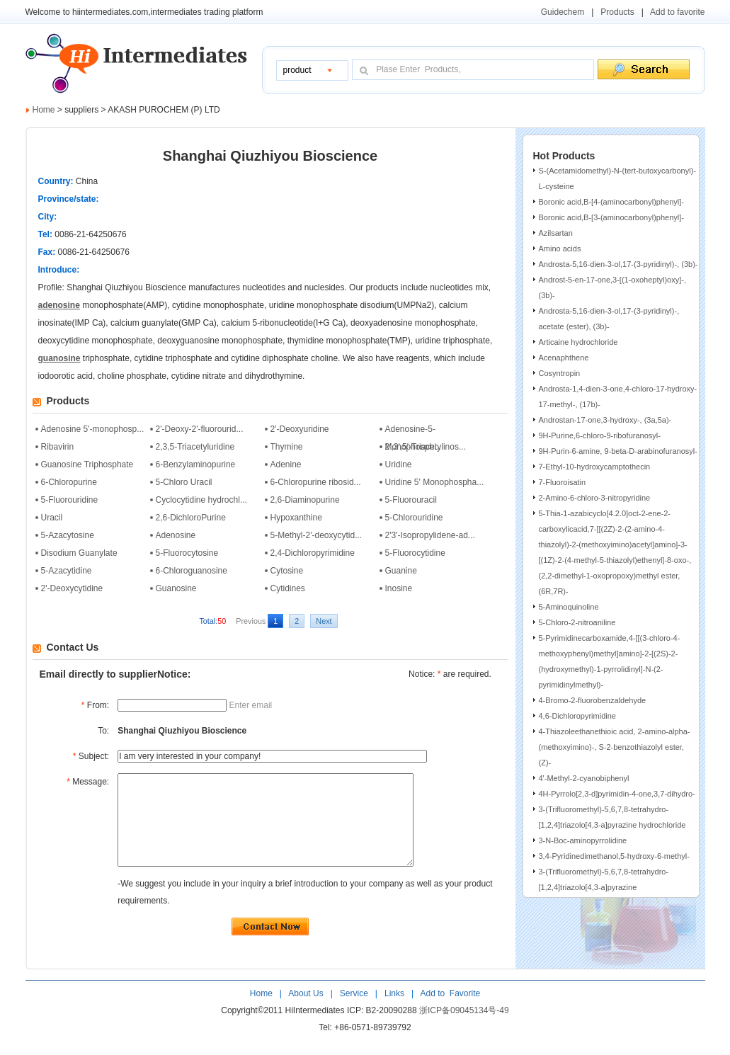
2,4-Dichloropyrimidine (312, 553)
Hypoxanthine (296, 518)
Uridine (398, 464)
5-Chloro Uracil (184, 482)
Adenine (286, 464)
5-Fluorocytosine (187, 553)
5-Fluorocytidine (415, 553)
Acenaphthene (564, 357)
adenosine (59, 305)
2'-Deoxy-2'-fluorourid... (200, 429)
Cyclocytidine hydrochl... (201, 500)
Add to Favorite (449, 1012)
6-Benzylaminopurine (196, 464)
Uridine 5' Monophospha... (434, 482)
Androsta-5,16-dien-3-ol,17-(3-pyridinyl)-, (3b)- (618, 264)
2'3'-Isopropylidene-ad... (430, 535)
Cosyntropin (560, 373)
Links (393, 1012)
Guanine (401, 571)
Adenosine (176, 535)
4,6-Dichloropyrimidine (577, 716)
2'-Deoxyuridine (299, 429)
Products (617, 12)
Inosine (399, 588)
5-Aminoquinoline (569, 607)
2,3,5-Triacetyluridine (195, 447)
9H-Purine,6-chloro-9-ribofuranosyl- (600, 435)
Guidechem (562, 12)
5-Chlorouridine (414, 518)
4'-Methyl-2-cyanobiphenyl (584, 778)
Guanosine (176, 588)
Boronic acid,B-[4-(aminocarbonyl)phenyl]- (611, 202)
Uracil (52, 518)
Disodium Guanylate (79, 553)
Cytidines (287, 588)
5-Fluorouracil (411, 500)
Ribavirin (57, 447)
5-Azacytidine (66, 571)
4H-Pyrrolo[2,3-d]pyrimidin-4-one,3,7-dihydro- (617, 793)
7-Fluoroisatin (562, 482)
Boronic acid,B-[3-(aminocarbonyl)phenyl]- (611, 217)
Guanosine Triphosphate (87, 464)
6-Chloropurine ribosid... (315, 482)
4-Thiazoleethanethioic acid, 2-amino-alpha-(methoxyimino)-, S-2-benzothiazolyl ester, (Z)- (614, 747)
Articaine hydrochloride (578, 342)
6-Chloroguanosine (191, 571)
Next (323, 621)
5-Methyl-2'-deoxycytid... (316, 535)
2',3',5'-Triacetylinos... (425, 447)
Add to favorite (677, 12)
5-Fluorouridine (69, 500)
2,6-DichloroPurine (191, 518)
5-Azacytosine (67, 535)
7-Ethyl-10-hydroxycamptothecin (595, 466)
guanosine (59, 358)
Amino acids (560, 248)
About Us (307, 1012)
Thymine (286, 447)
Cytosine (287, 571)
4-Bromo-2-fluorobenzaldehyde (592, 700)
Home (44, 110)
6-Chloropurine (69, 482)
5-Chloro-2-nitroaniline (577, 622)
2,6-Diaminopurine (305, 500)
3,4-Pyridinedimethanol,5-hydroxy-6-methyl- (614, 856)
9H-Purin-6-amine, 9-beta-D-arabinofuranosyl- (618, 451)
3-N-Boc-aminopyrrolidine (583, 840)
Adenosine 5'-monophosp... (92, 429)
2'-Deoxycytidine (72, 588)
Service (354, 1012)
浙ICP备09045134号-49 (464, 1029)
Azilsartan (556, 233)
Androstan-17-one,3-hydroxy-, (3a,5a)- (605, 420)
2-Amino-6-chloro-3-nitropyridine (595, 498)
